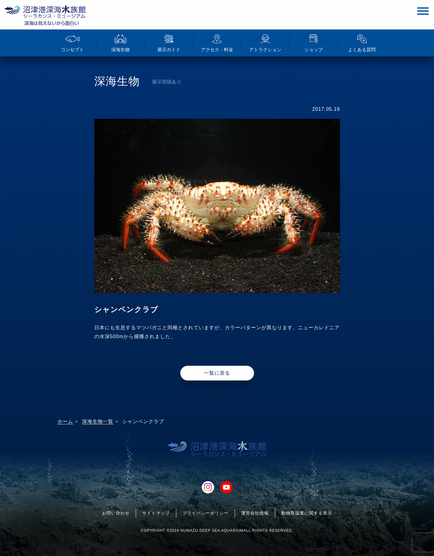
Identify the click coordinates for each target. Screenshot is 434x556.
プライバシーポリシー (205, 513)
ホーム (65, 421)
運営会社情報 (255, 513)
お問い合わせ (116, 513)
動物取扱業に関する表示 (306, 513)
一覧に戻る (217, 373)
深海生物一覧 (97, 421)
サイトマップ (156, 513)
